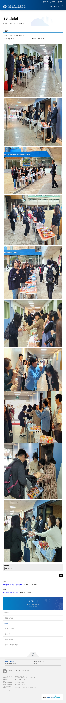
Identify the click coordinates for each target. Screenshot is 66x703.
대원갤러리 (7, 623)
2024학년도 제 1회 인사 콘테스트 (13, 585)
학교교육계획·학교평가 (11, 645)
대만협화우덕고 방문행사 (10, 592)
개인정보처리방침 (9, 661)
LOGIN (53, 2)
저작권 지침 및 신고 (39, 661)
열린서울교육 (8, 639)
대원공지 (7, 612)
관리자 (35, 663)
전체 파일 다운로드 (10, 568)
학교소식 (12, 23)
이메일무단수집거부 (10, 663)
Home (5, 23)
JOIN (60, 2)
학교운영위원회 (9, 628)
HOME (46, 2)
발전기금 (7, 634)
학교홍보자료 (8, 618)
